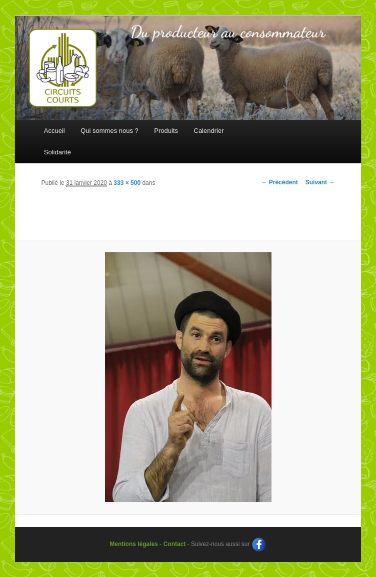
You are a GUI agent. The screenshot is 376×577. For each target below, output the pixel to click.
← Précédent (279, 182)
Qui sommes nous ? (109, 130)
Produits (166, 130)
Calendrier (209, 130)
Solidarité (57, 152)
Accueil (54, 130)
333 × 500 (127, 182)
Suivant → (320, 182)
